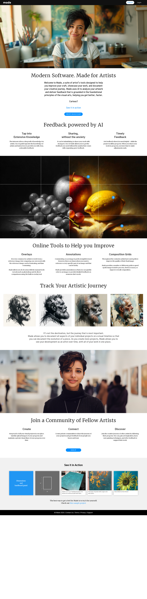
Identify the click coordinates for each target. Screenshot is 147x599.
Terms (77, 596)
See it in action (73, 108)
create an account (73, 114)
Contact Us (69, 596)
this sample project (78, 587)
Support (90, 596)
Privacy (83, 596)
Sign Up (130, 2)
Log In (139, 2)
